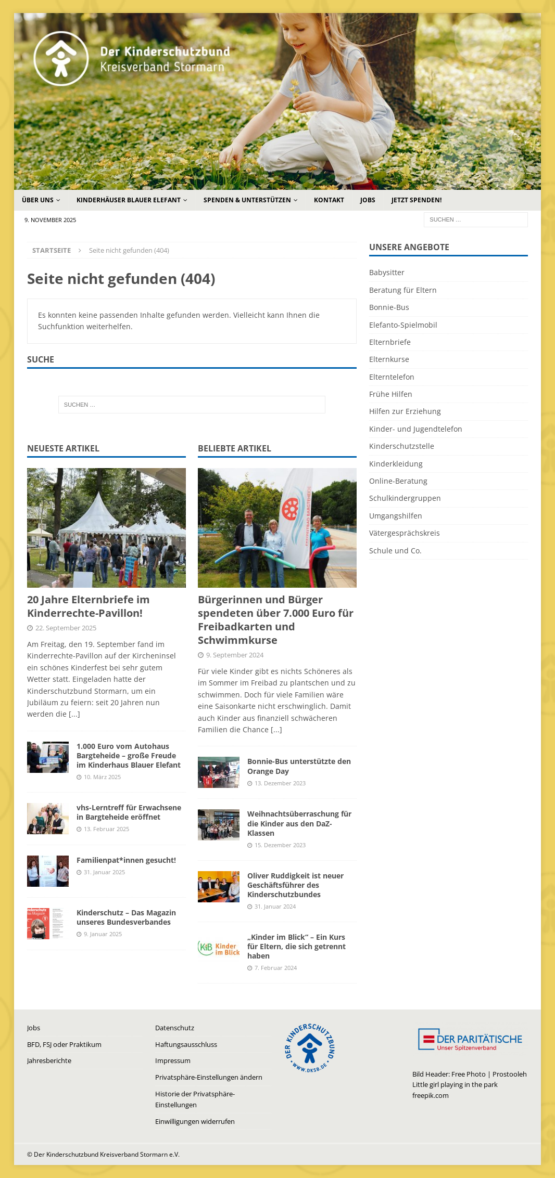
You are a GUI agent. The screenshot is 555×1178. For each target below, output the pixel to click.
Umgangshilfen (395, 516)
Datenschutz (174, 1027)
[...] (74, 714)
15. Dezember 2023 (280, 845)
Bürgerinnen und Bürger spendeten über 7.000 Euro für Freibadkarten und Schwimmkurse (276, 619)
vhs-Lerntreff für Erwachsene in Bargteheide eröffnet (129, 812)
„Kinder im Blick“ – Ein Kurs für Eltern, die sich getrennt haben (296, 946)
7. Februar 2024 (276, 968)
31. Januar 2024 (275, 906)
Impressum (173, 1060)
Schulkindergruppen (405, 498)
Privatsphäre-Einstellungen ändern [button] (208, 1077)
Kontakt (329, 200)
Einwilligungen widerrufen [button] (195, 1121)
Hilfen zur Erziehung (405, 411)
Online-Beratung (398, 481)
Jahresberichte (49, 1060)
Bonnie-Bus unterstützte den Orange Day (299, 765)
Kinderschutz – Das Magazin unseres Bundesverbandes (126, 917)
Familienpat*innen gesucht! (126, 860)
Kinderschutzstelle (401, 446)
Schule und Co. (395, 550)
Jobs (367, 200)
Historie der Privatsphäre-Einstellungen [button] (195, 1099)
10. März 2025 (102, 777)
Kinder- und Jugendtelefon (415, 429)
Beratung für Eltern (403, 290)
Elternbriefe (390, 342)
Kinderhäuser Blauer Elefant (129, 200)
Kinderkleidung (396, 464)
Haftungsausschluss (186, 1044)
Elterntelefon (391, 377)
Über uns (38, 200)
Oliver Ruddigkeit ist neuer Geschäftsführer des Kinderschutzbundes (295, 885)
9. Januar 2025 (103, 934)
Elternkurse (389, 359)
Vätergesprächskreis (404, 533)
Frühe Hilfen (390, 394)
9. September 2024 (234, 654)
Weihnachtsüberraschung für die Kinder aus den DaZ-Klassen (299, 823)
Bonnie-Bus (389, 307)
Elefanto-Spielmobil (403, 325)
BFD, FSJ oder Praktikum (64, 1044)
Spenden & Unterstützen (247, 200)
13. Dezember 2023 (280, 783)
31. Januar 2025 (104, 872)
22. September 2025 (65, 627)
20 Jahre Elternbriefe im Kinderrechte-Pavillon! (88, 606)
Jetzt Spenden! (417, 200)
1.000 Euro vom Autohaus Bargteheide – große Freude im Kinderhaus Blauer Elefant (129, 755)
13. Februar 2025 (106, 829)
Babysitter (387, 272)
